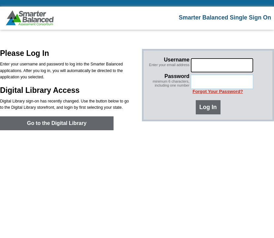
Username (167, 62)
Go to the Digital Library (56, 123)
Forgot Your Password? (217, 91)
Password (167, 80)
